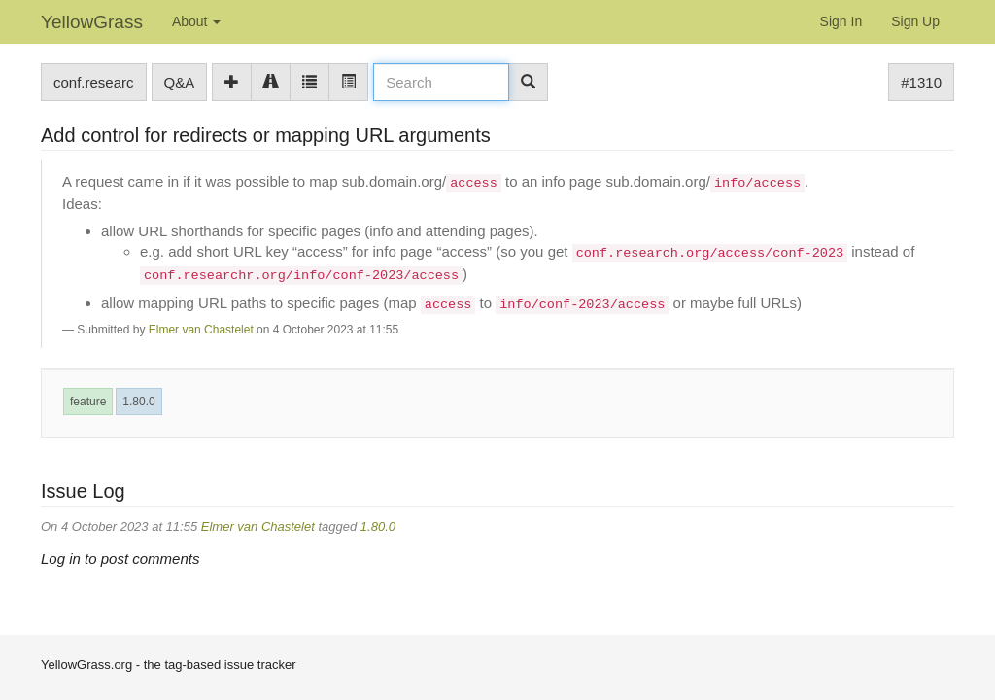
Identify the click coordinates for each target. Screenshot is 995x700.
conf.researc (93, 82)
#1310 (921, 82)
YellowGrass (92, 22)
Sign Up (915, 21)
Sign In (841, 21)
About (196, 21)
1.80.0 (138, 401)
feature (88, 401)
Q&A (179, 82)
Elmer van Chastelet (201, 329)
